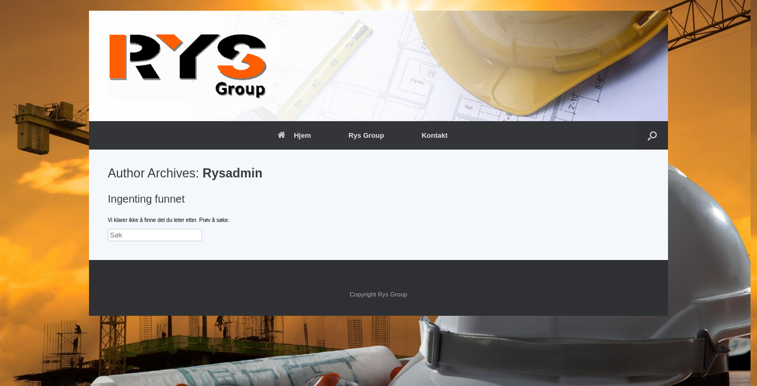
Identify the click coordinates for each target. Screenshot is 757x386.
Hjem (294, 135)
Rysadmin (233, 173)
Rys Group (366, 135)
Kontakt (434, 135)
